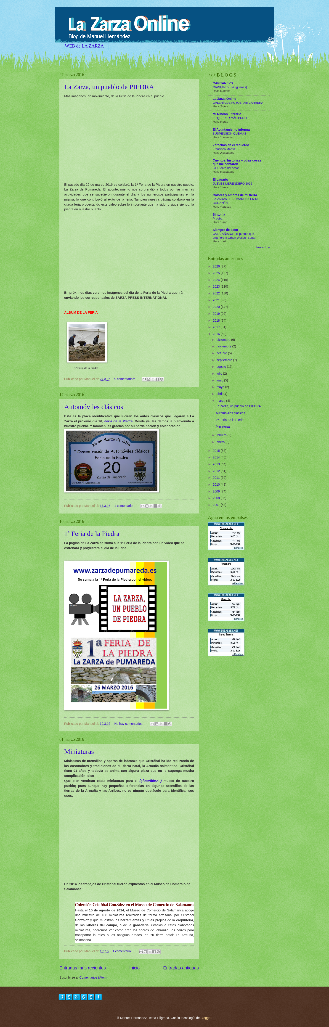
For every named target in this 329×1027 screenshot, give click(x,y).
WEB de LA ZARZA (84, 45)
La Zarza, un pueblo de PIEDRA (109, 86)
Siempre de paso (225, 230)
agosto (222, 366)
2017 (217, 327)
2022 (217, 293)
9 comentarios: (125, 379)
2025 (217, 273)
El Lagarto (220, 179)
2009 (217, 491)
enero (221, 442)
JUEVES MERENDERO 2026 (232, 183)
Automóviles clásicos (93, 406)
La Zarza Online (224, 99)
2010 (217, 484)
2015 (217, 451)
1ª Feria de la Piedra (86, 368)
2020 (217, 307)
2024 (217, 280)
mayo (221, 387)
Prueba (217, 218)
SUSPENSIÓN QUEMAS (229, 133)
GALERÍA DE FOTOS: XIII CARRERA (238, 102)
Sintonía (219, 214)
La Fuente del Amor (226, 168)
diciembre (224, 339)
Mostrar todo (263, 247)
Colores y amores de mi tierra (235, 195)
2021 (217, 300)
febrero (222, 435)
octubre (222, 353)
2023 (217, 286)
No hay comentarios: (129, 723)
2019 (217, 313)
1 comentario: (124, 506)
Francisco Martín (224, 149)
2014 (217, 457)
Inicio (134, 968)
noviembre (224, 346)
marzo (221, 400)
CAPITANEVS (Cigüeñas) (230, 87)
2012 (217, 471)
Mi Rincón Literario (227, 114)
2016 (217, 334)
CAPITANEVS (223, 83)
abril (220, 394)
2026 (217, 266)
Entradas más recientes (82, 968)
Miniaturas (79, 751)
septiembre (225, 360)
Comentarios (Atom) (93, 977)
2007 (217, 505)
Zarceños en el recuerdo (231, 145)
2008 (217, 498)
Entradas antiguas (181, 968)
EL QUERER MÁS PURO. (230, 118)
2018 (217, 320)
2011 (217, 477)
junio (220, 380)
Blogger (206, 1018)
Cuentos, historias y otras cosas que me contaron (237, 162)
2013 (217, 464)
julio (220, 373)
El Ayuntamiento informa (231, 129)
